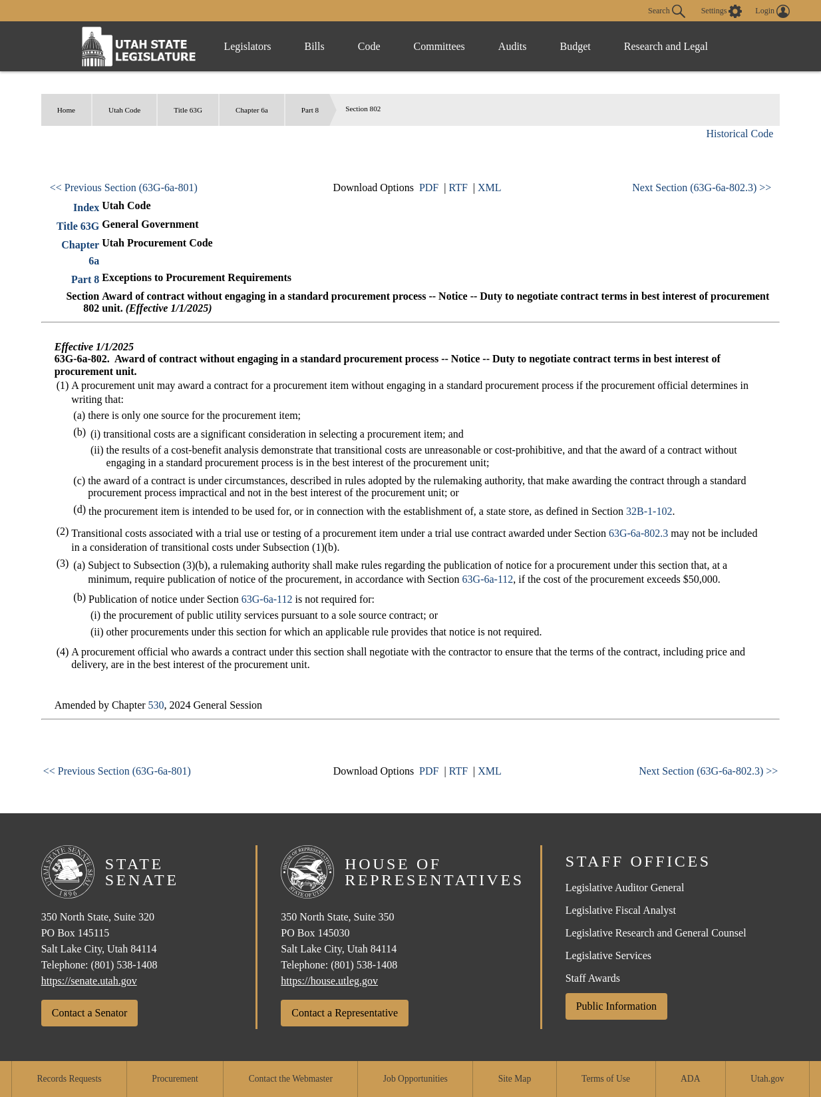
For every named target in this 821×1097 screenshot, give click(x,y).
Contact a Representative (344, 1012)
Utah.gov (767, 1079)
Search (666, 11)
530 (156, 705)
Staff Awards (593, 978)
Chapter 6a (252, 110)
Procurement (175, 1079)
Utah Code (124, 110)
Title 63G (188, 110)
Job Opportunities (415, 1079)
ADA (690, 1079)
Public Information (616, 1006)
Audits (512, 46)
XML (490, 187)
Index (86, 207)
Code (369, 46)
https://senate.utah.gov (89, 980)
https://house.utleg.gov (329, 980)
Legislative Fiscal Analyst (621, 910)
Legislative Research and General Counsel (656, 932)
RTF (457, 187)
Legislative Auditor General (625, 887)
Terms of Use (605, 1079)
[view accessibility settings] (721, 11)
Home (66, 110)
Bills (315, 46)
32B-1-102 (649, 511)
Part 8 (310, 110)
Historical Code (739, 133)
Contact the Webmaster (291, 1079)
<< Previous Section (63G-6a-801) (124, 187)
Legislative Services (608, 955)
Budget (575, 46)
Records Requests (69, 1079)
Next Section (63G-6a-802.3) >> (701, 187)
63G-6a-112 (488, 579)
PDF (428, 187)
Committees (439, 46)
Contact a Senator (90, 1012)
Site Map (514, 1079)
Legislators (247, 46)
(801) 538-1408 (124, 964)
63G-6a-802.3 (638, 533)
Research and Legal (666, 46)
